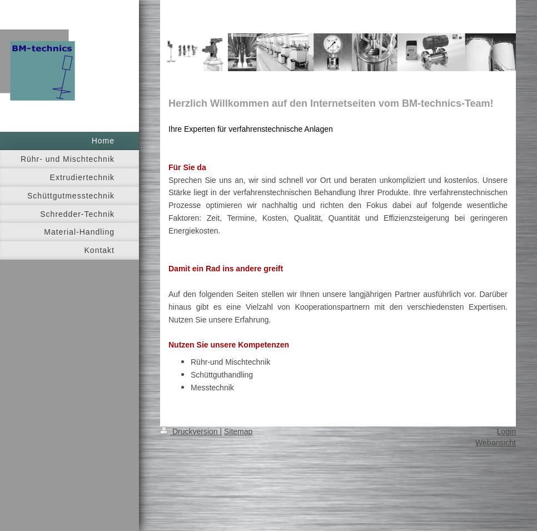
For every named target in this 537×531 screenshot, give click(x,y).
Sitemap (238, 431)
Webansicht (495, 442)
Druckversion (190, 431)
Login (506, 431)
